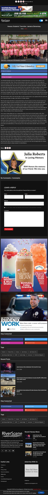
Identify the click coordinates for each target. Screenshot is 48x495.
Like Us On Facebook (7, 339)
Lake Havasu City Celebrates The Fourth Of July (29, 367)
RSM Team (3, 60)
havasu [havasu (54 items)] (17, 351)
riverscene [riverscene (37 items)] (30, 355)
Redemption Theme (37, 489)
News (2, 467)
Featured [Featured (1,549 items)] (3, 351)
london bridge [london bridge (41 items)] (22, 355)
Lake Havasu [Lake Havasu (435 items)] (24, 351)
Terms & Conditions (5, 472)
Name (6, 194)
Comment (6, 210)
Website (6, 200)
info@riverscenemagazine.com (31, 483)
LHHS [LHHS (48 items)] (16, 355)
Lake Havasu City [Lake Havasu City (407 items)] (33, 351)
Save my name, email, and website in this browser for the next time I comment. (23, 207)
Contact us (3, 465)
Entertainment (4, 481)
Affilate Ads (3, 474)
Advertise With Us (29, 1)
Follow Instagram (6, 342)
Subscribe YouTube (31, 342)
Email (26, 194)
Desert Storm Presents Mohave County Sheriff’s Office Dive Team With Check (39, 445)
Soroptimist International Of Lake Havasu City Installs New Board (39, 453)
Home (22, 28)
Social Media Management (6, 479)
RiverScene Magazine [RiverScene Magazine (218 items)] (39, 355)
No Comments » (17, 60)
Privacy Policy (3, 469)
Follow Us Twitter (30, 339)
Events (2, 476)
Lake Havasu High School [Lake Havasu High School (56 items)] (7, 355)
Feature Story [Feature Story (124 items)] (11, 351)
